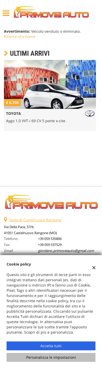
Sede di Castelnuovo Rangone (35, 219)
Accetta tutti (51, 345)
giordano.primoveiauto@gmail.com (66, 250)
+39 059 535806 (50, 238)
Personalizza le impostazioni (51, 357)
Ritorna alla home (19, 36)
